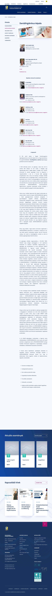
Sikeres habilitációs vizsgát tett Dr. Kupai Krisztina (11, 507)
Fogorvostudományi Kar (15, 8)
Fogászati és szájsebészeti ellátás (40, 537)
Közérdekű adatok (33, 588)
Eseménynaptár (38, 435)
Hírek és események (21, 12)
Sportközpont (36, 550)
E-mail (21, 69)
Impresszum (40, 588)
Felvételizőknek (13, 3)
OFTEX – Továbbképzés (9, 540)
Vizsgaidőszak (41, 460)
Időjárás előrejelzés (37, 556)
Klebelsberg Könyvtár (23, 548)
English (42, 1)
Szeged (35, 558)
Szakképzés (7, 38)
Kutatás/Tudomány (32, 12)
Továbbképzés (8, 40)
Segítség (45, 588)
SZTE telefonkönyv (23, 539)
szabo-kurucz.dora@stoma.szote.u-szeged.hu (38, 112)
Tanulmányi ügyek (8, 30)
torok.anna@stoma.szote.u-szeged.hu (30, 124)
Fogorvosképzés (8, 25)
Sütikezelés (11, 588)
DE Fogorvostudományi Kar (9, 566)
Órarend (21, 543)
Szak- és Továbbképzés (9, 546)
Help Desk (21, 554)
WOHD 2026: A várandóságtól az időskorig (25, 506)
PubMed (6, 542)
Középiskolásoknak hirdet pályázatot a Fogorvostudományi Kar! (42, 508)
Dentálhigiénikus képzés (12, 17)
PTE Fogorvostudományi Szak (10, 568)
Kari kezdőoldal (7, 3)
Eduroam (21, 547)
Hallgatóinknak (25, 3)
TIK (20, 550)
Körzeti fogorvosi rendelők (38, 539)
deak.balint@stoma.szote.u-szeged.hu (36, 87)
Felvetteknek (19, 3)
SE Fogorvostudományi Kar (9, 564)
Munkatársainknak (32, 3)
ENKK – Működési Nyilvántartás (10, 538)
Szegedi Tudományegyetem (15, 7)
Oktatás (39, 12)
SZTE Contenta (22, 541)
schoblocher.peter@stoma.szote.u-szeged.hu (31, 101)
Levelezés (21, 537)
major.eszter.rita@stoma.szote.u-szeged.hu (31, 135)
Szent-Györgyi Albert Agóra (24, 552)
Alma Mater (41, 3)
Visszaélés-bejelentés (25, 588)
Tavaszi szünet (25, 460)
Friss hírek (9, 502)
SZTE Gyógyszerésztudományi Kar (11, 561)
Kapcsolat (37, 1)
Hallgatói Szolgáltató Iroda (24, 545)
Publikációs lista (23, 71)
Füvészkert (36, 552)
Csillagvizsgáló (36, 554)
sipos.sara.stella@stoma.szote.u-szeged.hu (31, 146)
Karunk (44, 12)
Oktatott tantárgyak (9, 33)
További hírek (39, 482)
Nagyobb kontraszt (46, 1)
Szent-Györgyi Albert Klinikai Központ (40, 544)
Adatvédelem (16, 588)
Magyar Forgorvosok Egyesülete (10, 544)
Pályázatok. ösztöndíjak (9, 35)
